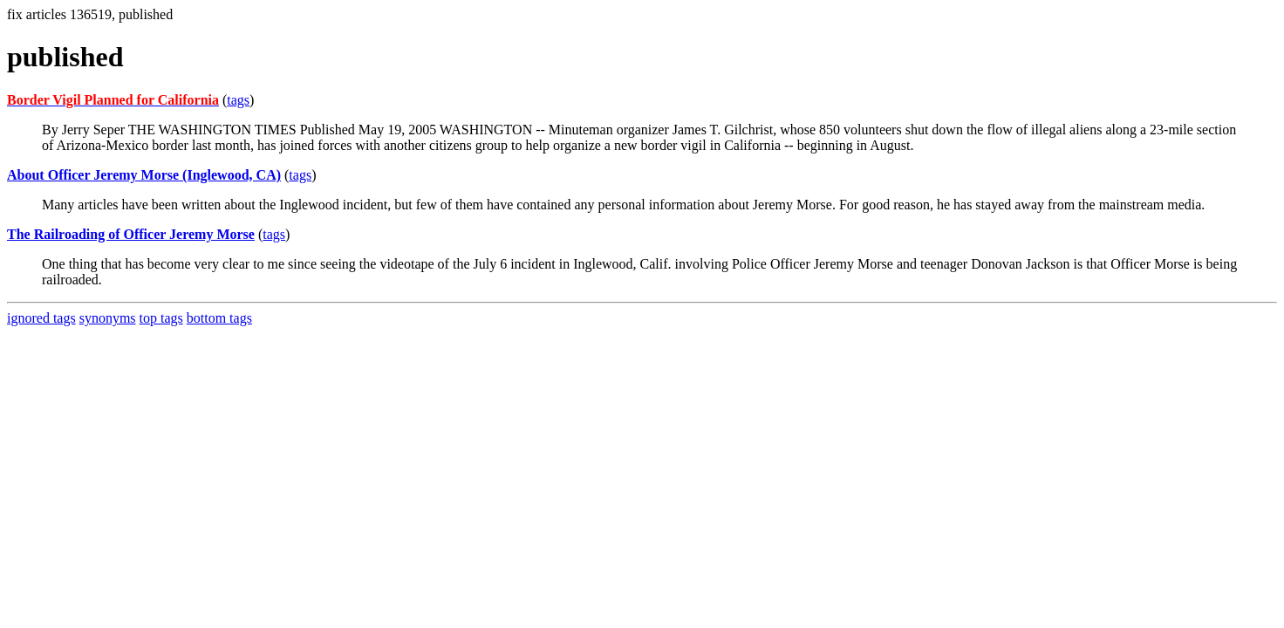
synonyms (107, 318)
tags (238, 99)
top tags (161, 318)
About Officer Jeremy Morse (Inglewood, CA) (144, 174)
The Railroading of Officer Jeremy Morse (131, 234)
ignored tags (41, 318)
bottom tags (219, 318)
